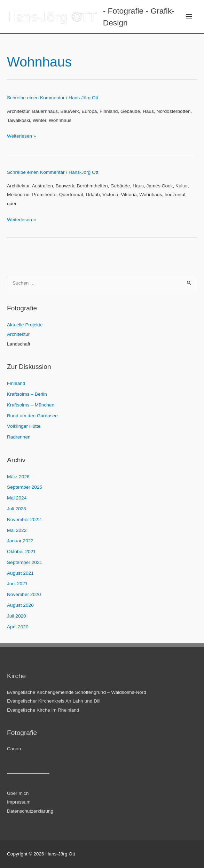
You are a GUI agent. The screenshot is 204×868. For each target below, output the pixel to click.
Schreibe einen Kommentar (36, 97)
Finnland (16, 383)
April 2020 (18, 626)
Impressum (19, 802)
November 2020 (24, 594)
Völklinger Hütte (24, 426)
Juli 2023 (16, 508)
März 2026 (18, 476)
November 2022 (24, 519)
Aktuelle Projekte (25, 324)
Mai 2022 (16, 530)
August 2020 (20, 605)
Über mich (18, 793)
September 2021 (24, 562)
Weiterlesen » (21, 136)
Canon (14, 748)
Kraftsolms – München (30, 405)
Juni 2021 (17, 583)
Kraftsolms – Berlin (27, 394)
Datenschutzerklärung (30, 811)
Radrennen (19, 437)
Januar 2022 (20, 540)
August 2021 (20, 573)
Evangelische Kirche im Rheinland (43, 710)
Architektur (18, 334)
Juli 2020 (16, 616)
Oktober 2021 (21, 551)
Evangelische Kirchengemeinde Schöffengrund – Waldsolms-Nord (76, 692)
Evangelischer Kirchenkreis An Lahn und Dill (53, 701)
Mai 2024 (16, 498)
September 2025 (24, 487)
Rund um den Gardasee (32, 415)
